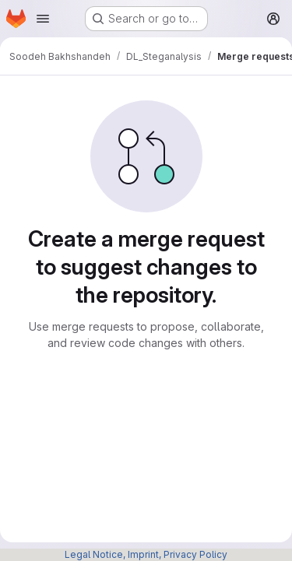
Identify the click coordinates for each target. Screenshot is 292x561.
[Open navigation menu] (42, 18)
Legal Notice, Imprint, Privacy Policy (146, 554)
